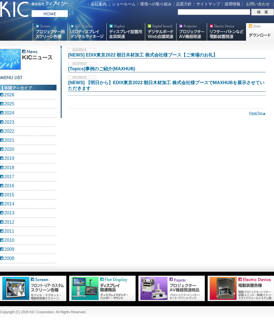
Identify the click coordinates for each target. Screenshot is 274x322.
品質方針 (184, 4)
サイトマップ (208, 4)
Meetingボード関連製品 (160, 32)
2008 (9, 258)
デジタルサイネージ (87, 32)
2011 (9, 231)
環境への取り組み (156, 4)
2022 (9, 131)
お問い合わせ (258, 4)
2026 (9, 94)
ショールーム (124, 4)
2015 (9, 194)
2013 (9, 212)
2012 (9, 222)
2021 (9, 140)
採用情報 (232, 4)
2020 (9, 149)
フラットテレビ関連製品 (125, 32)
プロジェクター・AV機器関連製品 (191, 32)
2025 (9, 103)
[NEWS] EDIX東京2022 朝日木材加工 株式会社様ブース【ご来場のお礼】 (143, 55)
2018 (9, 167)
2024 (9, 112)
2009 (9, 249)
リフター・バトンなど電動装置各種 (226, 32)
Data (260, 32)
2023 (9, 122)
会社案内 (98, 4)
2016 (9, 185)
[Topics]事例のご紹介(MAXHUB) (101, 68)
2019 (9, 158)
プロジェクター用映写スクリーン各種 (50, 32)
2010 (9, 240)
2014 (9, 203)
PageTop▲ (257, 113)
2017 (9, 176)
